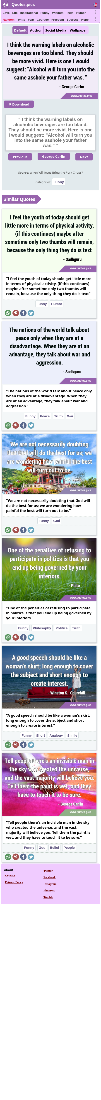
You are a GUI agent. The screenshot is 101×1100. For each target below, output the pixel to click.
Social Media (55, 30)
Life (14, 13)
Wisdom (57, 13)
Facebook (49, 877)
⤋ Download (18, 104)
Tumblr (48, 897)
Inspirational (29, 13)
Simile (72, 735)
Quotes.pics (23, 4)
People (69, 847)
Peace (45, 416)
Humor (81, 13)
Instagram (50, 884)
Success (73, 19)
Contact (10, 875)
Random (8, 19)
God (56, 521)
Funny (45, 13)
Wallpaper (78, 30)
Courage (43, 19)
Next (84, 157)
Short (40, 735)
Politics (61, 628)
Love (6, 13)
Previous (20, 157)
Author (36, 30)
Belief (54, 847)
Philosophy (42, 628)
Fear (31, 19)
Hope (85, 19)
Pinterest (49, 890)
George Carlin (53, 156)
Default (20, 30)
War (70, 416)
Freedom (57, 19)
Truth (70, 13)
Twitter (48, 870)
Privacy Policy (14, 882)
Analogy (56, 735)
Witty (21, 19)
